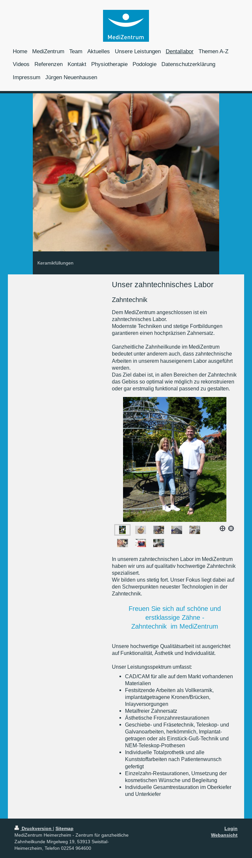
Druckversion (33, 828)
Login (231, 828)
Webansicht (224, 835)
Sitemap (64, 828)
